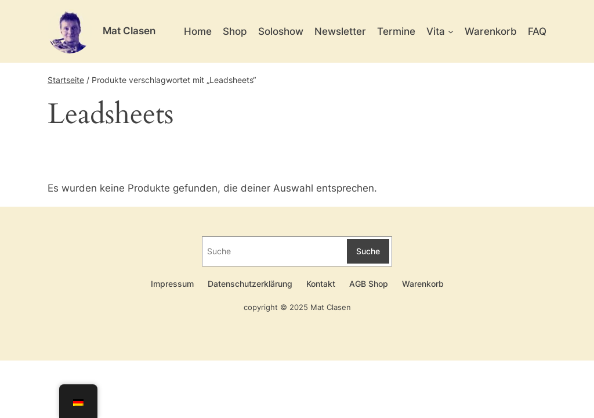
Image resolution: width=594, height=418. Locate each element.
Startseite (66, 80)
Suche (368, 251)
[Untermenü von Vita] (451, 31)
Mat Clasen (129, 31)
